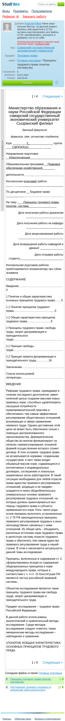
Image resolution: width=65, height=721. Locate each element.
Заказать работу (34, 16)
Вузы (6, 11)
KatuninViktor (33, 23)
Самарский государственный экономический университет (35, 49)
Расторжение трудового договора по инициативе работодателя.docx (30, 688)
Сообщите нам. (42, 44)
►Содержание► (2, 150)
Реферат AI (10, 16)
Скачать (27, 82)
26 (59, 687)
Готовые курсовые (29, 60)
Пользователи (42, 11)
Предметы (20, 11)
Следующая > (53, 96)
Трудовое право (27, 55)
